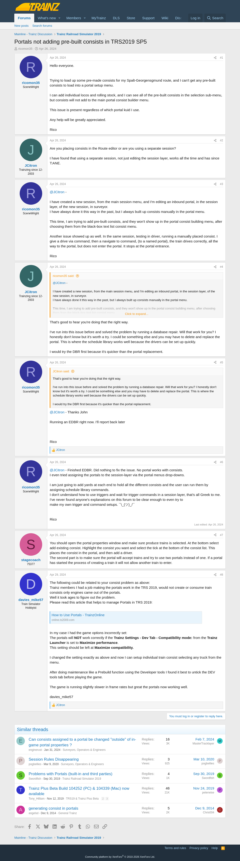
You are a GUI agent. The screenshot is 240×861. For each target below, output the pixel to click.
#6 (221, 462)
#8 (221, 574)
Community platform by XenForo (120, 856)
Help (215, 848)
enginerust (35, 749)
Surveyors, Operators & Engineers (84, 749)
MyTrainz (99, 18)
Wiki (164, 18)
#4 (221, 266)
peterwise (208, 792)
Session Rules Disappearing (54, 759)
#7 (221, 535)
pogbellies (35, 764)
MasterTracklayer (203, 743)
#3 (221, 184)
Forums (24, 18)
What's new (47, 18)
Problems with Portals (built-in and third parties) (70, 774)
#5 (221, 362)
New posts (21, 25)
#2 (221, 140)
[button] (59, 18)
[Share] (215, 57)
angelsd (33, 813)
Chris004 (208, 812)
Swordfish (35, 778)
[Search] (215, 18)
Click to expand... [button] (136, 314)
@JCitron (57, 192)
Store (131, 18)
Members (73, 18)
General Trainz (67, 813)
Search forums (42, 25)
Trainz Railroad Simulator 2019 (81, 778)
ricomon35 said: (63, 276)
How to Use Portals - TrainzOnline (78, 615)
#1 (221, 57)
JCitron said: (61, 371)
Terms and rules (175, 848)
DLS (116, 18)
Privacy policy (199, 848)
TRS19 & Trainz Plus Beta (82, 798)
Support (148, 18)
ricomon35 (25, 48)
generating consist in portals (53, 808)
